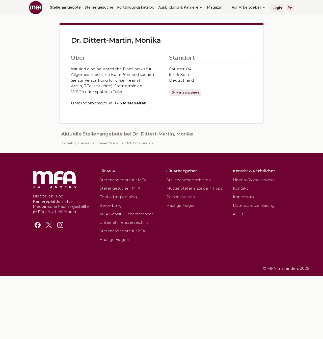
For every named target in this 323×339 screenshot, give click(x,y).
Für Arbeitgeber (249, 7)
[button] (289, 7)
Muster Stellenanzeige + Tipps (194, 188)
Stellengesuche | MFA (120, 188)
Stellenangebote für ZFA (122, 231)
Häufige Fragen (114, 239)
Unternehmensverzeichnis (123, 222)
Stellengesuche (99, 7)
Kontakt (240, 188)
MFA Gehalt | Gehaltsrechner (126, 214)
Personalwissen (180, 196)
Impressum (243, 196)
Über (253, 179)
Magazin (215, 7)
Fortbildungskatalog (135, 7)
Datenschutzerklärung (253, 205)
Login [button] (277, 8)
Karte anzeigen (185, 92)
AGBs (238, 214)
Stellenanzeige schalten (188, 179)
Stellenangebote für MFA (123, 179)
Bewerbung (110, 205)
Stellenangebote (65, 7)
